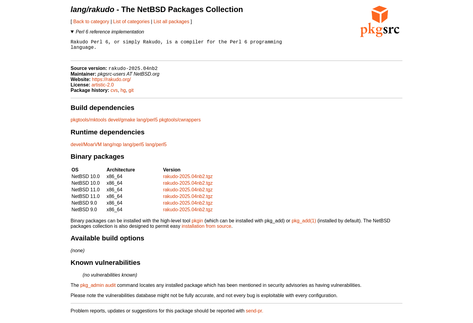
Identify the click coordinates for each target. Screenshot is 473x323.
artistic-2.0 (102, 89)
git (131, 94)
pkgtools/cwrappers (180, 124)
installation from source (206, 230)
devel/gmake (121, 124)
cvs (114, 94)
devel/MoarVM (86, 149)
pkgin (197, 225)
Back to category (91, 21)
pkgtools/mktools (88, 124)
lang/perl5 (147, 124)
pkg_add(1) (304, 225)
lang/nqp (112, 149)
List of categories (131, 21)
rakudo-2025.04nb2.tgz (188, 180)
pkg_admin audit (98, 289)
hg (123, 94)
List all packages (171, 21)
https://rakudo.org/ (111, 83)
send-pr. (254, 315)
